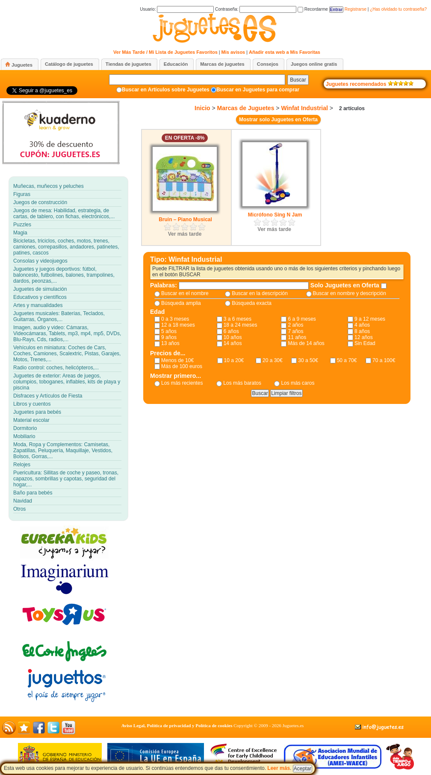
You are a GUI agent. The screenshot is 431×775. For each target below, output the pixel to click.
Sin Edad (364, 343)
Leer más (278, 768)
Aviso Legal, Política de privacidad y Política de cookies (177, 725)
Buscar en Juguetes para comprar (257, 90)
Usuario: (177, 9)
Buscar (298, 80)
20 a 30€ (273, 360)
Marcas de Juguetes (246, 108)
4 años (362, 325)
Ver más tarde (185, 234)
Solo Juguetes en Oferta (345, 285)
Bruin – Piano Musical (185, 219)
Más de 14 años (306, 343)
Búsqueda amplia (181, 303)
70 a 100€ (383, 360)
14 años (233, 343)
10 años (233, 337)
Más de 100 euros (181, 366)
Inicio (202, 108)
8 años (362, 331)
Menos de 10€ (177, 360)
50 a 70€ (347, 360)
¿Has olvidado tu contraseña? (398, 9)
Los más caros (297, 383)
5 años (169, 331)
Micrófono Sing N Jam (275, 215)
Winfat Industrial (304, 108)
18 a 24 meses (240, 325)
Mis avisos (233, 52)
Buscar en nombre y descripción (349, 293)
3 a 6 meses (237, 319)
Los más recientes (182, 383)
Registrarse (355, 9)
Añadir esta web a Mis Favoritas (284, 52)
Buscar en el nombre (185, 293)
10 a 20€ (234, 360)
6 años (231, 331)
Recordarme (313, 9)
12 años (363, 337)
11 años (297, 337)
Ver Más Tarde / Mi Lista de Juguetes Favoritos (165, 52)
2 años (295, 325)
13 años (170, 343)
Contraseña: (255, 9)
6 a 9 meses (302, 319)
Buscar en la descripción (260, 293)
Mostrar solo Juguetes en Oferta (278, 120)
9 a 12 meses (369, 319)
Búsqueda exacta (252, 303)
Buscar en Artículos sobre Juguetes (166, 90)
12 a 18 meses (178, 325)
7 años (295, 331)
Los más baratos (242, 383)
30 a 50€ (308, 360)
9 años (169, 337)
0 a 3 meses (175, 319)
